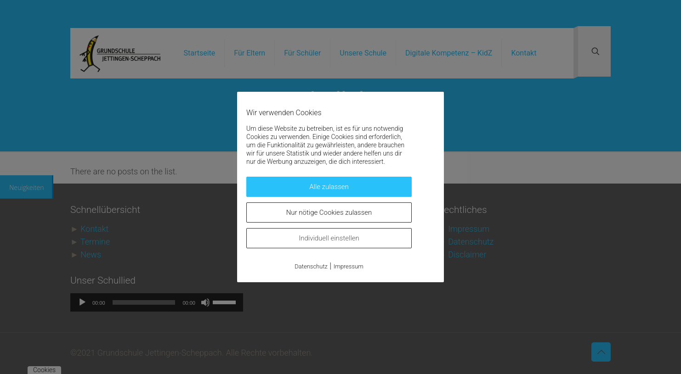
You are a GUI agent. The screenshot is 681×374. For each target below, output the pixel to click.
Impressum (348, 266)
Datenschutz (311, 266)
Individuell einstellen (329, 238)
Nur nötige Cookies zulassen (329, 212)
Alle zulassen (329, 187)
